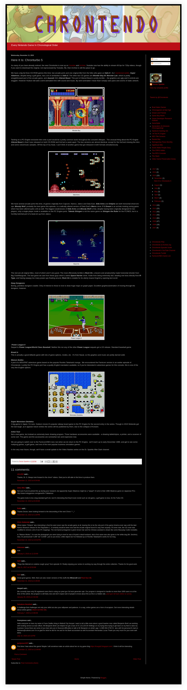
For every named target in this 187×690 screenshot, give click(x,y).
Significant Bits (157, 145)
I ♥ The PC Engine (158, 134)
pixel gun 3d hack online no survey (119, 594)
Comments (156, 64)
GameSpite (156, 123)
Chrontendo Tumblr (159, 253)
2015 (154, 175)
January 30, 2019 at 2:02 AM (27, 597)
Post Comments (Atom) (29, 663)
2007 (154, 228)
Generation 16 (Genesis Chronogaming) (160, 127)
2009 (154, 221)
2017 (154, 169)
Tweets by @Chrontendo (159, 97)
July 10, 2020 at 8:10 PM (26, 636)
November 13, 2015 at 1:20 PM (28, 515)
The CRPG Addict (158, 150)
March (157, 198)
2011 (154, 215)
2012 (154, 212)
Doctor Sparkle (158, 84)
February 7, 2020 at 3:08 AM (27, 613)
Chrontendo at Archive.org (161, 245)
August (157, 185)
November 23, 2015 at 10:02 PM (29, 540)
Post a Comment (20, 654)
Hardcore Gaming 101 (160, 131)
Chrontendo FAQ (158, 242)
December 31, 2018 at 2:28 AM (28, 581)
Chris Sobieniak (23, 522)
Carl (18, 575)
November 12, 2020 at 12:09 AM (29, 650)
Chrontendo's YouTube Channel (163, 250)
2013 (154, 208)
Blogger (103, 678)
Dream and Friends (159, 113)
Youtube (72, 65)
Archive (82, 65)
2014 (154, 205)
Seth (19, 561)
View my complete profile (159, 88)
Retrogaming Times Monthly (162, 142)
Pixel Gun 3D (86, 578)
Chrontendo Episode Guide (162, 248)
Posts (154, 59)
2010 (154, 218)
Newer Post (16, 659)
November (158, 178)
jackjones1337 (22, 643)
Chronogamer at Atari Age (161, 110)
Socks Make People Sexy (161, 148)
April (156, 195)
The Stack (155, 156)
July (156, 188)
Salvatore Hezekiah (24, 604)
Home (77, 659)
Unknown (21, 547)
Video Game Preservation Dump (164, 159)
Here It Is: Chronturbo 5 (162, 181)
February (157, 201)
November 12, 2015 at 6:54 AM (28, 481)
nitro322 (20, 474)
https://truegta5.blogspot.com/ (101, 646)
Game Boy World (158, 116)
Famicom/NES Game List (161, 256)
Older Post (137, 659)
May (156, 192)
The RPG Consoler (159, 153)
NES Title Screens (158, 136)
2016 (154, 172)
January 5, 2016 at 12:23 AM (27, 554)
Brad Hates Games (159, 107)
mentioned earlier (122, 73)
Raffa (19, 508)
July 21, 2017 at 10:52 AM (26, 567)
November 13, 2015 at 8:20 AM (28, 501)
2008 (154, 225)
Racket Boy (156, 139)
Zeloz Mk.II (21, 488)
